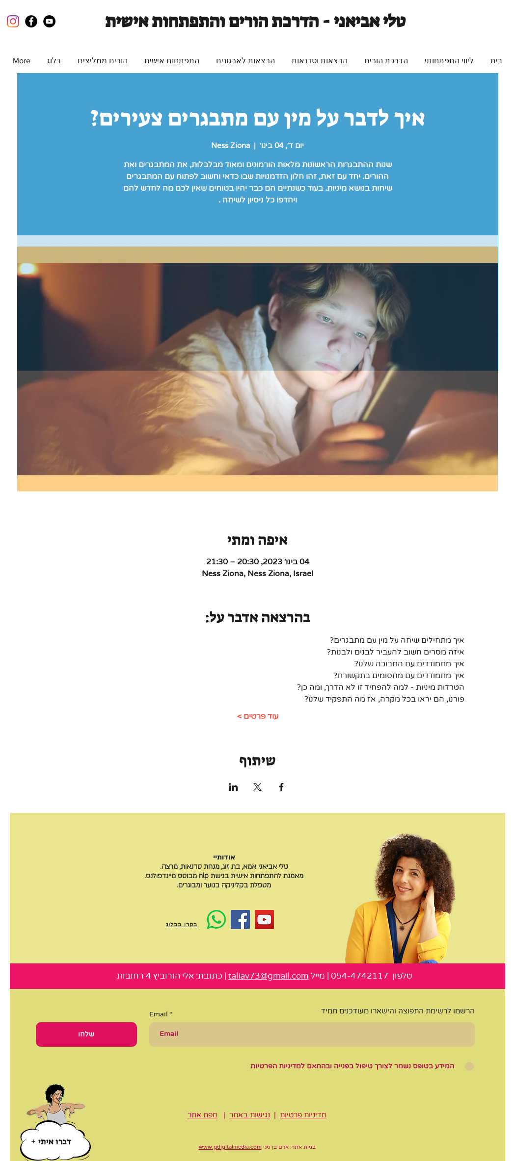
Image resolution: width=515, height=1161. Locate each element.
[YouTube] (264, 919)
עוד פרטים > (257, 716)
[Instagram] (13, 21)
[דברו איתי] (51, 1141)
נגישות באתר (249, 1115)
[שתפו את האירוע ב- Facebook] (281, 787)
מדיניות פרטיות (303, 1115)
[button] (449, 61)
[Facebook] (240, 919)
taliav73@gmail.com (268, 976)
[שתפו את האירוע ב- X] (257, 787)
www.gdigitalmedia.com (230, 1147)
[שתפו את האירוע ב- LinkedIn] (233, 787)
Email (158, 1014)
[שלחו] (86, 1034)
